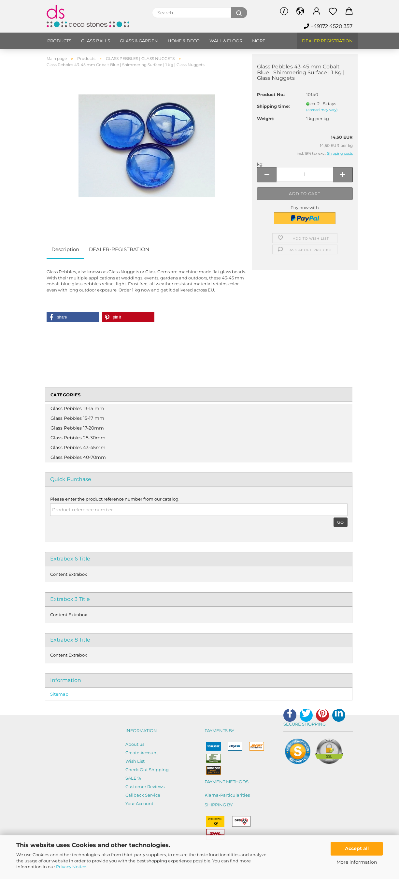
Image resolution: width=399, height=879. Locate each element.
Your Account (139, 803)
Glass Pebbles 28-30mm (78, 438)
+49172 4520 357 (328, 26)
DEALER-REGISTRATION (119, 249)
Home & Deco (184, 40)
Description (65, 249)
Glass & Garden (139, 40)
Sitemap (59, 694)
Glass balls (95, 40)
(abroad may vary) (322, 109)
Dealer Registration (327, 40)
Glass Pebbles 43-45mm (78, 447)
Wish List (135, 761)
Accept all (357, 848)
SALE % (133, 778)
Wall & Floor (225, 40)
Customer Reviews (144, 786)
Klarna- (212, 795)
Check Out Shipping (147, 769)
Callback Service (142, 795)
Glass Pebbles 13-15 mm (77, 408)
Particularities (235, 795)
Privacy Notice (71, 866)
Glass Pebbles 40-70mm (78, 457)
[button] (73, 317)
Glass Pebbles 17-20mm (77, 428)
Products (59, 40)
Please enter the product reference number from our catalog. (114, 499)
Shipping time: (273, 106)
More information (356, 862)
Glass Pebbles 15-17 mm (77, 418)
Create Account (141, 752)
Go (340, 522)
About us (134, 744)
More (258, 40)
